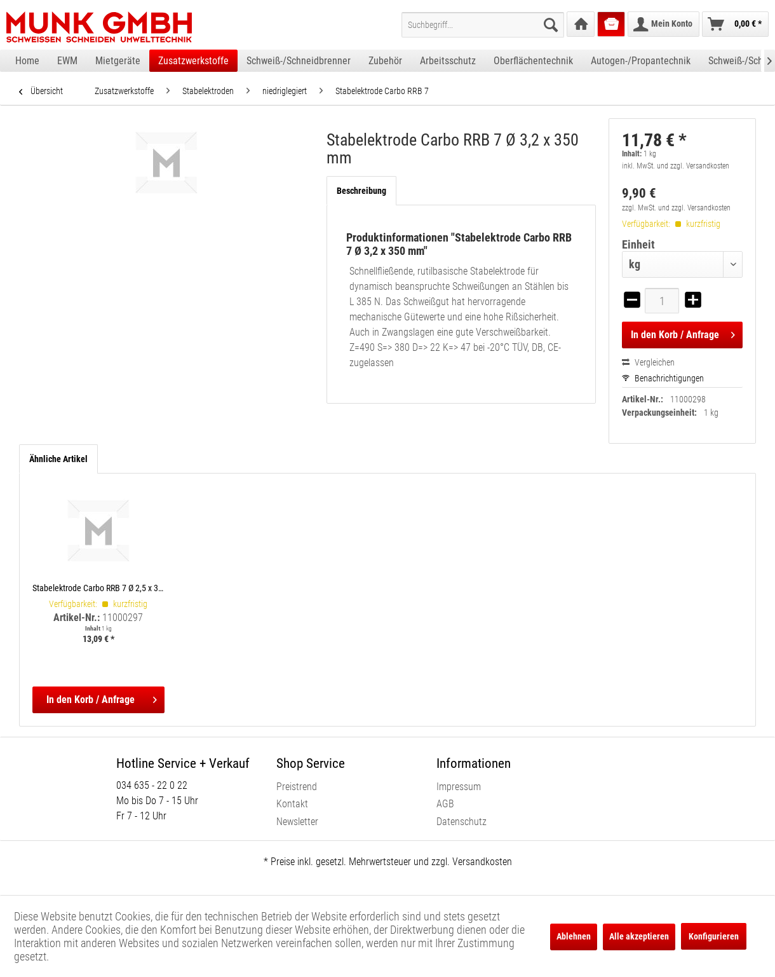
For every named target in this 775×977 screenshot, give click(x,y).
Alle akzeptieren (639, 936)
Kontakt (292, 804)
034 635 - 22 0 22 (151, 785)
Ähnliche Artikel (58, 459)
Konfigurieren (714, 936)
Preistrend (296, 787)
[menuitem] (482, 25)
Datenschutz (461, 822)
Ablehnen (573, 936)
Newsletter (297, 822)
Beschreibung (361, 191)
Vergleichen (648, 362)
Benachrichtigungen (663, 378)
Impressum (458, 787)
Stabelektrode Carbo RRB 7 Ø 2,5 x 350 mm (98, 587)
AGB (445, 804)
